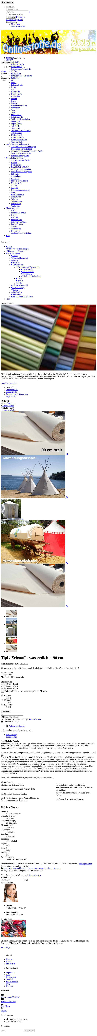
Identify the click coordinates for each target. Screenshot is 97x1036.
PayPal (4, 1011)
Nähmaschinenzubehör (20, 190)
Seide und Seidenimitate (21, 119)
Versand (9, 979)
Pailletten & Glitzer (19, 105)
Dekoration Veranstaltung (21, 149)
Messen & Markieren (19, 181)
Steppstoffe (15, 121)
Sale (8, 236)
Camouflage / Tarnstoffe (21, 69)
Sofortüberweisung (8, 1001)
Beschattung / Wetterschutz (28, 267)
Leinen (14, 99)
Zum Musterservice (9, 383)
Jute (12, 89)
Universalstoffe (17, 137)
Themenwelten (13, 208)
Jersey (13, 87)
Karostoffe (15, 92)
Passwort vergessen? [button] (14, 20)
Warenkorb (7, 63)
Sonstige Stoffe (17, 142)
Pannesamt (15, 108)
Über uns (9, 986)
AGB (8, 975)
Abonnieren (29, 1030)
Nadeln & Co (16, 183)
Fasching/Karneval (18, 213)
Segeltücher (26, 274)
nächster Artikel (7, 410)
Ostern (14, 215)
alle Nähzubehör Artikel (21, 160)
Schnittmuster (16, 201)
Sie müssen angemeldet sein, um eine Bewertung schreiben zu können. (31, 868)
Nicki (13, 101)
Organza (14, 103)
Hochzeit (14, 217)
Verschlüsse (16, 204)
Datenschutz (11, 977)
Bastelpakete (16, 165)
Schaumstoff (16, 115)
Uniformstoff (16, 135)
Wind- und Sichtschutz (31, 276)
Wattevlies (15, 206)
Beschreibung (11, 734)
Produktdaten (11, 737)
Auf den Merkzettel (17, 726)
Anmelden (11, 17)
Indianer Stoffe (17, 85)
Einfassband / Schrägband (21, 172)
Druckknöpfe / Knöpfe (20, 167)
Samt (13, 110)
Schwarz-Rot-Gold (18, 222)
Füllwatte (15, 174)
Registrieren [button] (21, 17)
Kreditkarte (5, 1006)
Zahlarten (5, 990)
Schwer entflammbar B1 (21, 153)
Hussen (19, 281)
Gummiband (16, 176)
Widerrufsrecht (12, 981)
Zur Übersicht (9, 403)
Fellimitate (15, 78)
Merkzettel (10, 964)
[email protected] (85, 864)
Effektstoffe (16, 73)
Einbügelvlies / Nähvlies (21, 169)
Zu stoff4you (6, 947)
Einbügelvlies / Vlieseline (21, 76)
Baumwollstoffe (17, 64)
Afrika (13, 210)
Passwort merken (15, 15)
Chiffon (14, 71)
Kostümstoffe (16, 94)
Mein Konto (16, 24)
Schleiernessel (27, 272)
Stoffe (9, 60)
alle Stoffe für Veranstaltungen (23, 146)
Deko (19, 278)
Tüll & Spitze (16, 133)
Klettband (15, 178)
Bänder (14, 162)
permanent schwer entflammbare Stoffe (27, 151)
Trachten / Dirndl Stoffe (20, 131)
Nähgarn (14, 188)
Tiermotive (15, 128)
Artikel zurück (8, 406)
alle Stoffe (15, 62)
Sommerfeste (16, 220)
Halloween (15, 231)
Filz (12, 80)
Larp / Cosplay (17, 224)
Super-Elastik (16, 124)
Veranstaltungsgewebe (20, 156)
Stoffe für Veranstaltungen (17, 144)
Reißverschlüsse (17, 194)
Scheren (14, 199)
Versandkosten (35, 719)
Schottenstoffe (17, 117)
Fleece (13, 83)
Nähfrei (14, 185)
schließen (5, 712)
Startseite (10, 57)
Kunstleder (15, 96)
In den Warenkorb (10, 717)
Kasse (3, 71)
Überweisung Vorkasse (10, 997)
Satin (13, 112)
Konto (8, 961)
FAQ (8, 984)
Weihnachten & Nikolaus (21, 233)
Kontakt (9, 959)
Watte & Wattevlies (19, 140)
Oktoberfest (16, 229)
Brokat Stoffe (16, 67)
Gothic (14, 226)
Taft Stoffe (15, 126)
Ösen (13, 192)
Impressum (10, 972)
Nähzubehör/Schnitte (15, 158)
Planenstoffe (27, 269)
